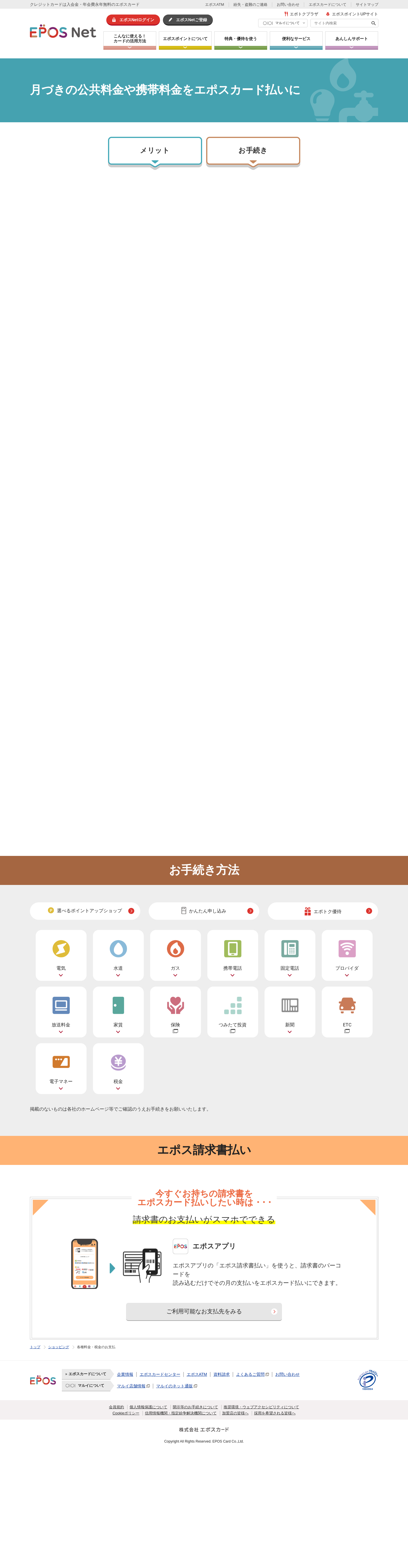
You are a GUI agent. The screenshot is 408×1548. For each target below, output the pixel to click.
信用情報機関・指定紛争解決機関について (181, 1413)
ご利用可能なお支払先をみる (204, 1311)
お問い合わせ (288, 4)
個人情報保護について (148, 1407)
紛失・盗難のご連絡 (250, 4)
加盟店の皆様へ (235, 1413)
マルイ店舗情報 (131, 1386)
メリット (155, 151)
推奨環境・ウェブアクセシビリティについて (261, 1407)
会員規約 (116, 1407)
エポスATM (214, 4)
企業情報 (125, 1374)
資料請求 (221, 1374)
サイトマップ (367, 4)
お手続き (253, 151)
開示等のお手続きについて (195, 1407)
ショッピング (58, 1347)
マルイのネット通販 (174, 1386)
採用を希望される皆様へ (275, 1413)
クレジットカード (46, 4)
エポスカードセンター (160, 1374)
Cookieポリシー (125, 1413)
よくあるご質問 (250, 1374)
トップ (35, 1347)
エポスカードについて (327, 4)
